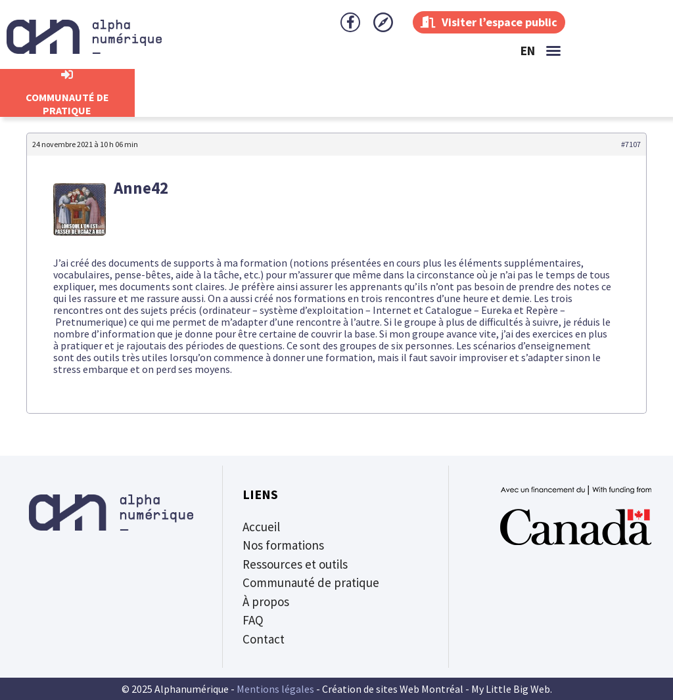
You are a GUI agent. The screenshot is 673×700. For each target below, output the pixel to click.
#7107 (631, 144)
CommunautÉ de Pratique (67, 104)
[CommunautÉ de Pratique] (67, 75)
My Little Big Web (510, 688)
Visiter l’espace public (489, 22)
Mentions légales (275, 688)
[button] (553, 50)
